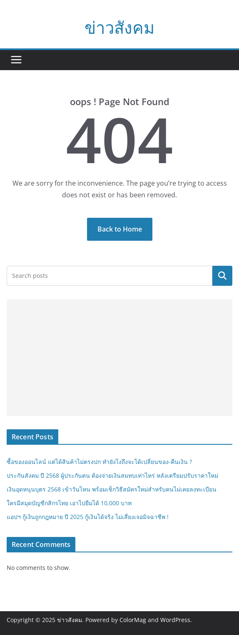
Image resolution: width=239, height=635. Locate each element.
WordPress (175, 620)
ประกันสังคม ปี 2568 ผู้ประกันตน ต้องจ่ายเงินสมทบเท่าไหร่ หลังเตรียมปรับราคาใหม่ (112, 475)
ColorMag (133, 620)
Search (222, 275)
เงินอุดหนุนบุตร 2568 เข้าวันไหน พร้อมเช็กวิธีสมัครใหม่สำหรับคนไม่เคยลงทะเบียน (112, 489)
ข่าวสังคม (119, 27)
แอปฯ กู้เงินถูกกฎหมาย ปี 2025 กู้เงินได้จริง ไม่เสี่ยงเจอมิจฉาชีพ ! (88, 517)
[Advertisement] (119, 357)
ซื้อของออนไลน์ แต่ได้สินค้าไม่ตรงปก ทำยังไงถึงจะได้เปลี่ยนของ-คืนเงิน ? (99, 462)
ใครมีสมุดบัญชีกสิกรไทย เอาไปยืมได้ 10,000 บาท (69, 503)
